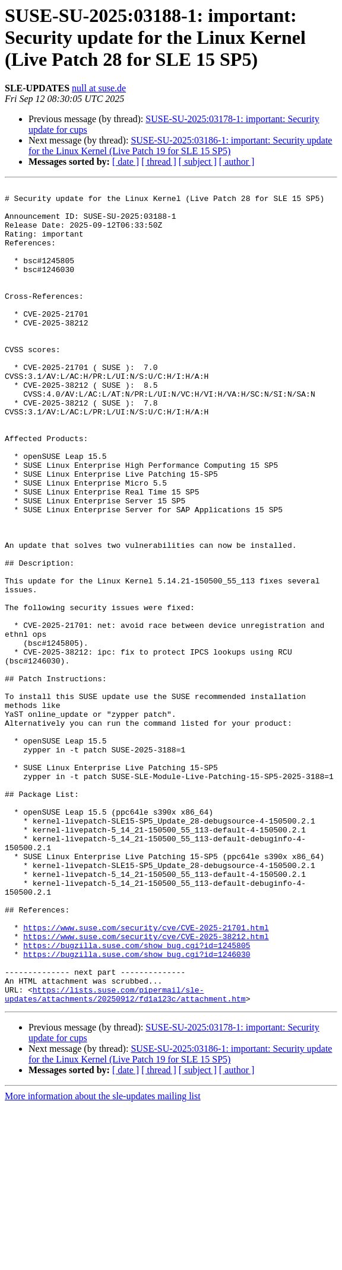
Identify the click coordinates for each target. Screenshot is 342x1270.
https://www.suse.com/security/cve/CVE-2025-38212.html (145, 1087)
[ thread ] (158, 162)
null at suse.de (99, 88)
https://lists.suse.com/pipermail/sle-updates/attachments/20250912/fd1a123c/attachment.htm (125, 1156)
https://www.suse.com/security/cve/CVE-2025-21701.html (145, 1076)
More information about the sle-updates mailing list (103, 1260)
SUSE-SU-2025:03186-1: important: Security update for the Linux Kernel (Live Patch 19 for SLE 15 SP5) (180, 145)
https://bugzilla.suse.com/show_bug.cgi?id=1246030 (136, 1108)
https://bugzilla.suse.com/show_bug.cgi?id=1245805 (136, 1098)
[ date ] (125, 162)
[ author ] (237, 162)
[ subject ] (198, 162)
